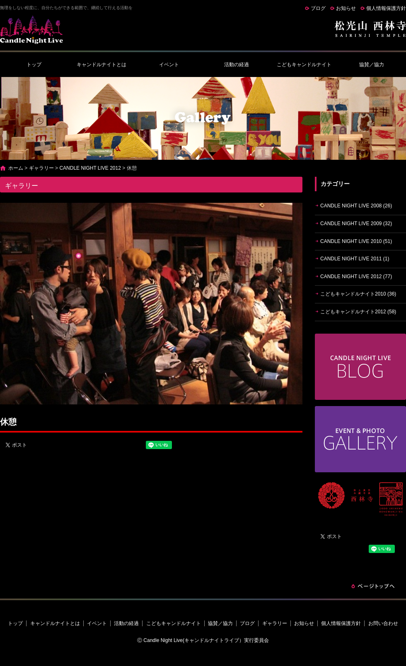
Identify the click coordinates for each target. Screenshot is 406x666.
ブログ (318, 8)
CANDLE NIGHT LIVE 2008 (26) (356, 206)
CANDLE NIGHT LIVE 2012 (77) (356, 276)
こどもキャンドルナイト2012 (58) (358, 312)
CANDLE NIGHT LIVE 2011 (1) (354, 259)
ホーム (15, 168)
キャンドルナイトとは (101, 64)
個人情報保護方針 (386, 8)
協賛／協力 (371, 64)
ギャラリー (41, 168)
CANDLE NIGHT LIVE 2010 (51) (356, 241)
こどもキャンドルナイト (304, 64)
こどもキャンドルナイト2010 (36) (358, 294)
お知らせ (346, 8)
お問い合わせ (383, 623)
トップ (34, 64)
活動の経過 (236, 64)
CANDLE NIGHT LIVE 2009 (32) (356, 223)
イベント (169, 64)
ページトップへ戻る (373, 586)
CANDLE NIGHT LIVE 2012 (90, 168)
